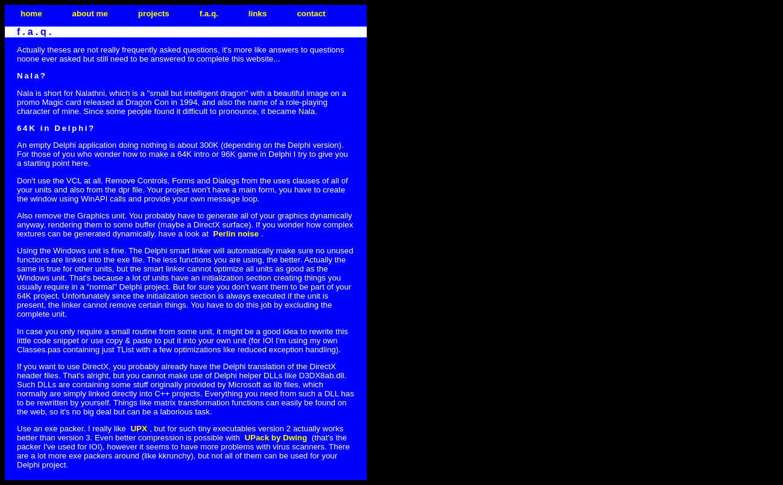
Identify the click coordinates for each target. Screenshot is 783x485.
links (258, 13)
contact (311, 13)
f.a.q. (209, 13)
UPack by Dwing (275, 437)
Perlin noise (236, 233)
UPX (138, 428)
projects (154, 13)
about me (90, 13)
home (31, 13)
